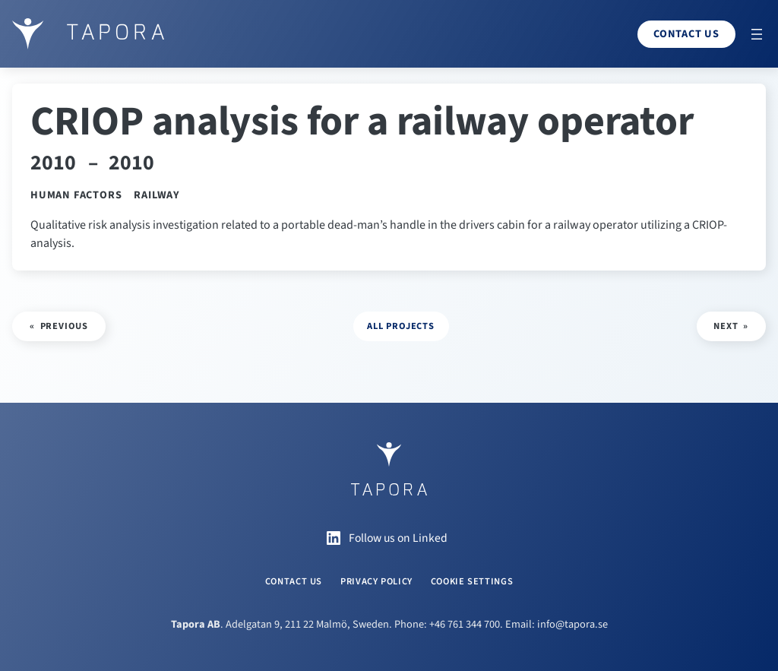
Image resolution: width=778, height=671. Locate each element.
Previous (64, 326)
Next (725, 326)
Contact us (686, 34)
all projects (401, 326)
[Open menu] (757, 34)
